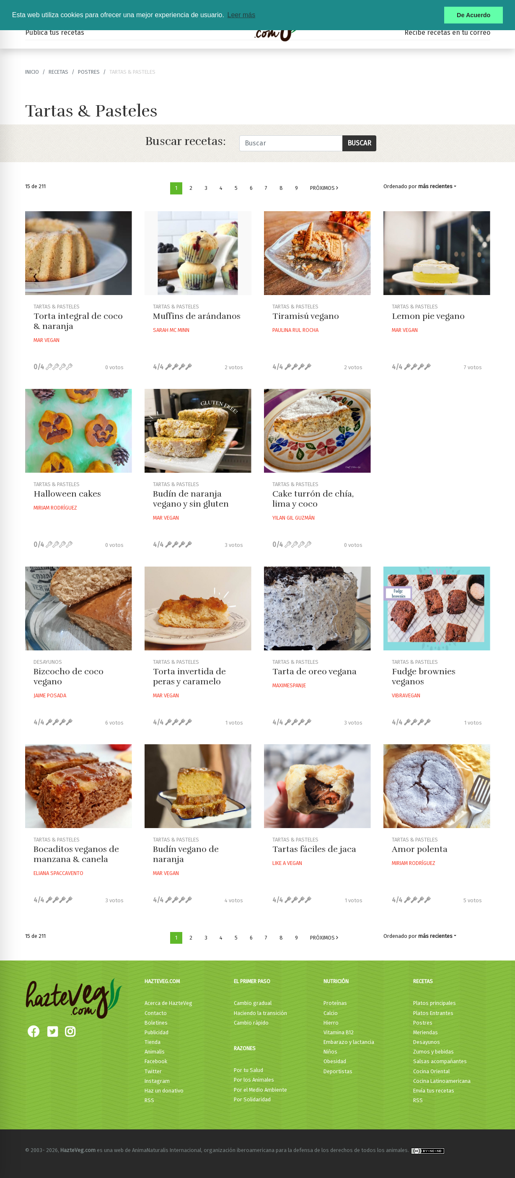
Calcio (330, 1013)
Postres (89, 72)
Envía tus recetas (433, 1090)
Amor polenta (420, 849)
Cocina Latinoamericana (442, 1081)
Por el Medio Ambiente (260, 1090)
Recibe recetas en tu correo (447, 32)
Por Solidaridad (252, 1099)
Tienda (152, 1042)
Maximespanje (289, 685)
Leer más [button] (241, 14)
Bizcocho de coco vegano (69, 676)
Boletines (156, 1023)
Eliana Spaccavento (58, 873)
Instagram (157, 1081)
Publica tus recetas (54, 32)
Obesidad (334, 1061)
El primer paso (252, 981)
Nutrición (336, 981)
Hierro (331, 1023)
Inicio (32, 72)
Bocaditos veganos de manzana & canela (76, 854)
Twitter (153, 1071)
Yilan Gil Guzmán (293, 518)
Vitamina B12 (338, 1032)
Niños (330, 1052)
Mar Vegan (47, 340)
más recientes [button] (435, 186)
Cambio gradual (253, 1003)
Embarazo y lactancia (348, 1042)
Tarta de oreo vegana (314, 671)
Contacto (156, 1013)
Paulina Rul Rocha (295, 330)
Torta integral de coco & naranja (78, 321)
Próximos (324, 188)
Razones (245, 1048)
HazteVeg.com (162, 981)
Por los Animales (254, 1080)
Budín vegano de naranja (186, 854)
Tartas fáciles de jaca (314, 849)
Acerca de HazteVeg (168, 1003)
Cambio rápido (251, 1023)
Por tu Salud (248, 1070)
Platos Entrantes (433, 1013)
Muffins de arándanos (197, 316)
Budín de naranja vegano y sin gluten (191, 499)
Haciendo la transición (260, 1013)
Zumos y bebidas (433, 1052)
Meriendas (425, 1032)
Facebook (156, 1061)
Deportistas (337, 1071)
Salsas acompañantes (440, 1061)
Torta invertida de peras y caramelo (189, 676)
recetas (58, 72)
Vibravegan (406, 695)
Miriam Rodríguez (55, 508)
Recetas (423, 981)
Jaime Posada (50, 695)
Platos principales (434, 1003)
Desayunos (426, 1042)
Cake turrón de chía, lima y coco (313, 499)
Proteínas (335, 1003)
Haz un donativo (164, 1090)
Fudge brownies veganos (423, 676)
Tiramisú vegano (305, 316)
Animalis (155, 1052)
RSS (149, 1100)
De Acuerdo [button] (473, 15)
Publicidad (156, 1032)
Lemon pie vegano (428, 316)
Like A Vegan (287, 863)
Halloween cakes (67, 494)
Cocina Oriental (431, 1071)
